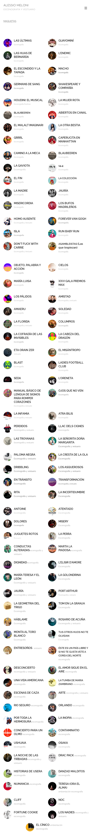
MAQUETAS (9, 21)
